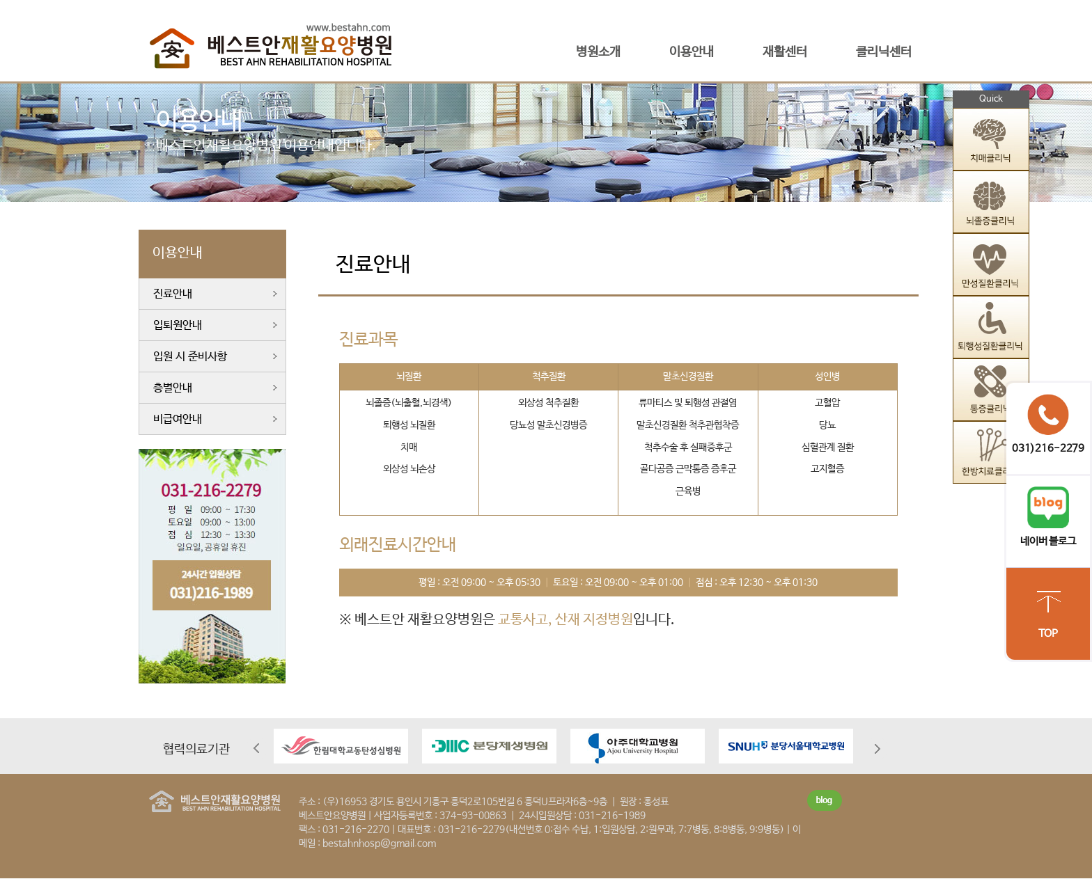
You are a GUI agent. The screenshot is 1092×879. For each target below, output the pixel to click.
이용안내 (691, 52)
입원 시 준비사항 (190, 356)
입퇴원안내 (177, 325)
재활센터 (785, 52)
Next (877, 748)
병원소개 (598, 52)
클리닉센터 (884, 52)
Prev (256, 748)
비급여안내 (177, 419)
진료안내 (172, 294)
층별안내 (172, 388)
